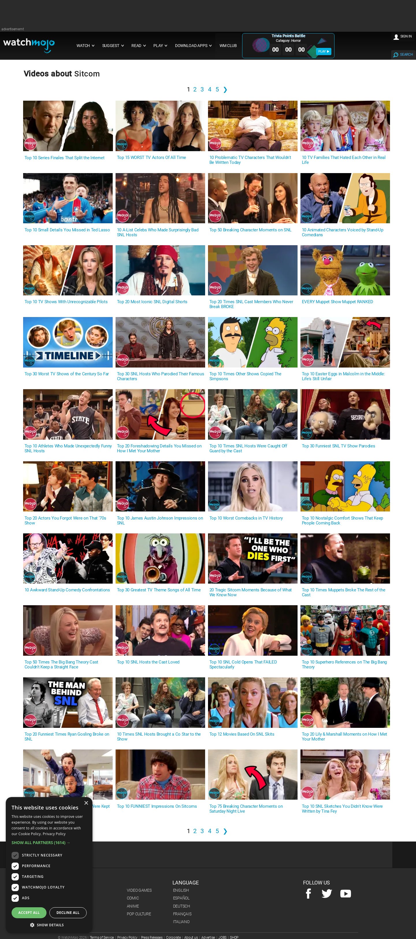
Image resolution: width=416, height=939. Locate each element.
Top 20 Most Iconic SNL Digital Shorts (152, 301)
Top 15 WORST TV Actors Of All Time (151, 157)
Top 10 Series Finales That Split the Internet (65, 157)
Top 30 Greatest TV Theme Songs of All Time (159, 590)
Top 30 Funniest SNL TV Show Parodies (338, 446)
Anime (133, 906)
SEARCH (406, 55)
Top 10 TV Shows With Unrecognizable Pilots (66, 301)
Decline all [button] (68, 912)
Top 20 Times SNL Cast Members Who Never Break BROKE (251, 304)
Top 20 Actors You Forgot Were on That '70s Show (65, 521)
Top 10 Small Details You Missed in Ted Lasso (67, 230)
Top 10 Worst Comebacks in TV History (246, 518)
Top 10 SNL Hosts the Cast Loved (148, 662)
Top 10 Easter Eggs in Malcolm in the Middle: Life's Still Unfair (343, 376)
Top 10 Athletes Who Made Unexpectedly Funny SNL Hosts (68, 448)
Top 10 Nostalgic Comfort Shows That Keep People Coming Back (342, 521)
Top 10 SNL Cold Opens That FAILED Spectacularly (243, 665)
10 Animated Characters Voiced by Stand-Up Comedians (342, 232)
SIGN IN (406, 36)
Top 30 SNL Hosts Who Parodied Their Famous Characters (160, 376)
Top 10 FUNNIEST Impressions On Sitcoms (157, 806)
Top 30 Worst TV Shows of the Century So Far (67, 374)
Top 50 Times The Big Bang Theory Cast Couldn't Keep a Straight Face (61, 665)
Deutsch (181, 906)
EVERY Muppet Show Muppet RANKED (337, 301)
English (181, 890)
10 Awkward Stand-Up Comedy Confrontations (67, 590)
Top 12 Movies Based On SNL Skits (241, 734)
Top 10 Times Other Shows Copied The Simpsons (245, 376)
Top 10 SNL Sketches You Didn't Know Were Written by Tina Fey (342, 809)
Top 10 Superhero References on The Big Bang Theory (344, 665)
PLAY (323, 51)
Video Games (139, 890)
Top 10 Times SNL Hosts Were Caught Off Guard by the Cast (248, 448)
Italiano (181, 921)
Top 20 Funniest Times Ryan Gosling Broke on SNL (67, 737)
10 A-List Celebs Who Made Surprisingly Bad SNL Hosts (157, 232)
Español (181, 898)
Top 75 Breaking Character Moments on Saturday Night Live (246, 809)
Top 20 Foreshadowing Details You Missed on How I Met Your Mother (159, 448)
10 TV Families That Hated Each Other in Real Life (344, 160)
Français (182, 914)
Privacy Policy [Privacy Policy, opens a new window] (54, 833)
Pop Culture (139, 914)
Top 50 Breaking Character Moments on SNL (250, 230)
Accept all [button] (29, 912)
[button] (49, 842)
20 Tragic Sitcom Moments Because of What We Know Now (250, 592)
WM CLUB (228, 45)
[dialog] (49, 865)
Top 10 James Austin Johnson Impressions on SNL (160, 521)
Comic (133, 898)
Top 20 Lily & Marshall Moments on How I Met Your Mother (344, 737)
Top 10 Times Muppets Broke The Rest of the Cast (343, 592)
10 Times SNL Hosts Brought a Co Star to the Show (159, 737)
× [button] (86, 803)
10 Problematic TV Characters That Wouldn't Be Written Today (250, 160)
